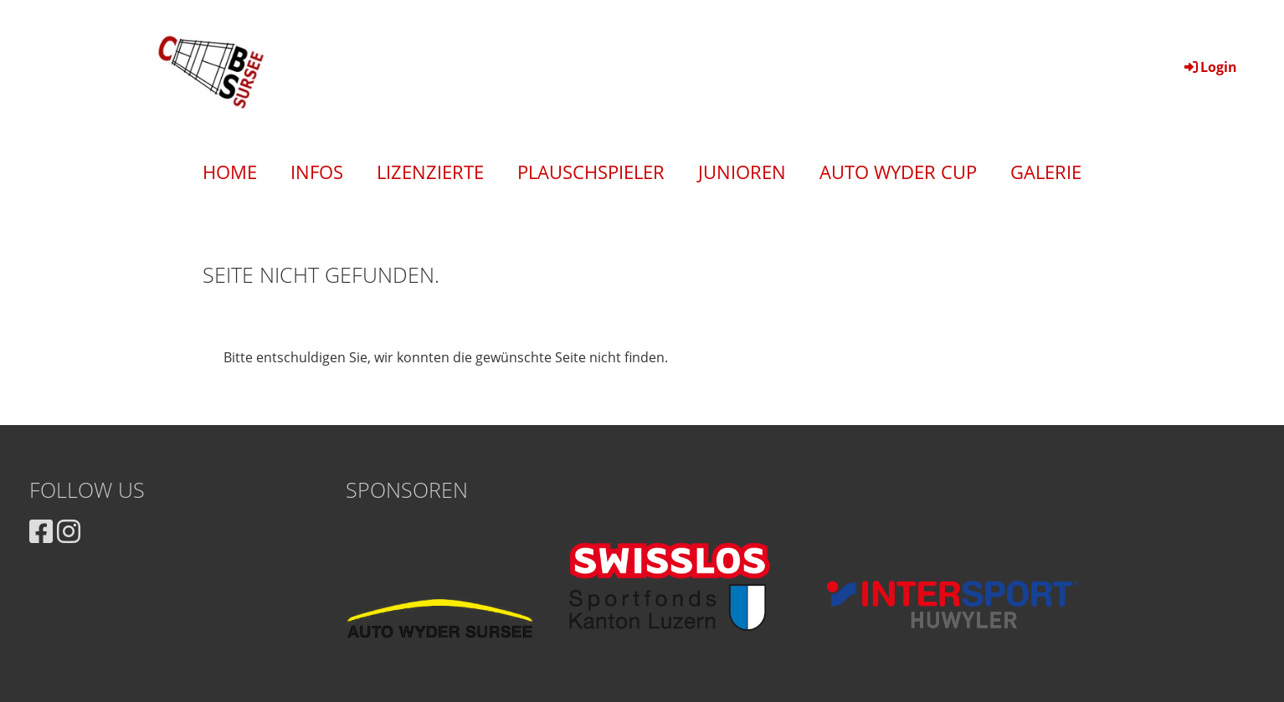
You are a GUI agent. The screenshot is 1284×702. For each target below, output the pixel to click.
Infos (316, 171)
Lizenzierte (430, 171)
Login (1209, 67)
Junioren (742, 171)
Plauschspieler (591, 171)
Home (230, 171)
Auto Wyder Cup (898, 171)
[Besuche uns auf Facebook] (41, 531)
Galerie (1045, 171)
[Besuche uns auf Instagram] (68, 531)
